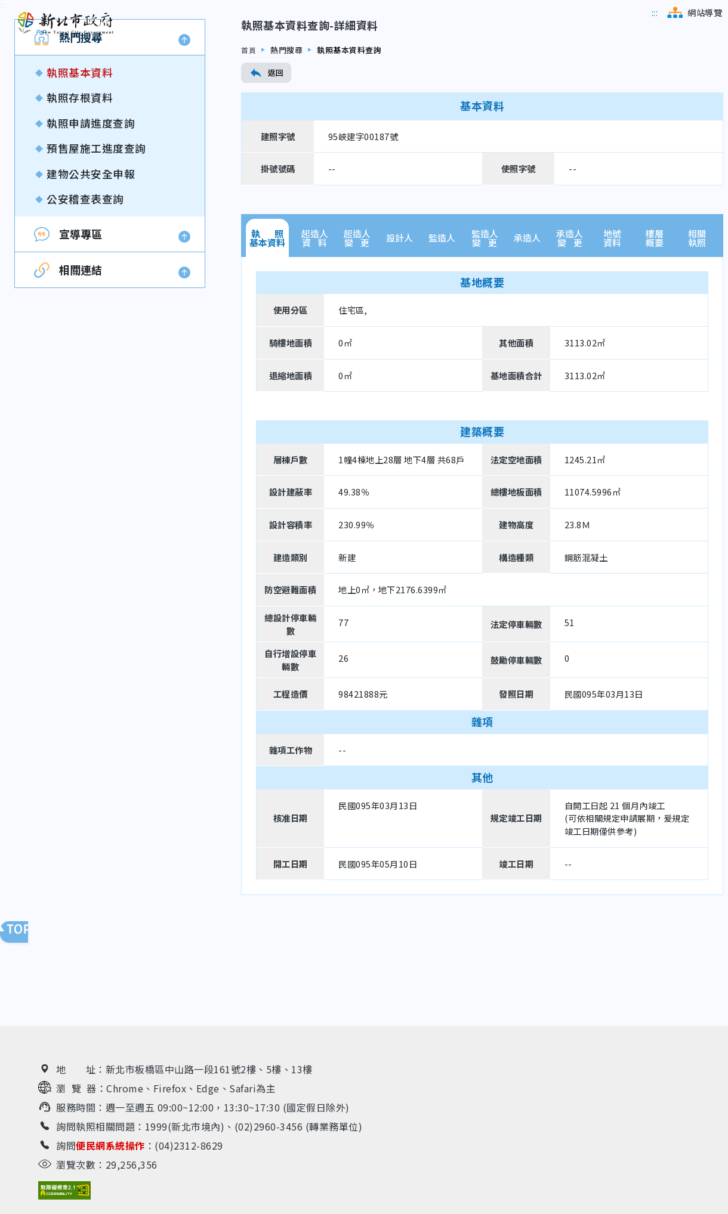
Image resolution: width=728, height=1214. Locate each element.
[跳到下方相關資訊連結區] (9, 1040)
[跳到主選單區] (655, 12)
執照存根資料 (80, 176)
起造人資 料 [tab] (314, 316)
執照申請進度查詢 (91, 201)
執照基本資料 (80, 151)
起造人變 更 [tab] (357, 316)
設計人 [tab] (399, 316)
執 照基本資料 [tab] (267, 316)
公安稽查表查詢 (85, 277)
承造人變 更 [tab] (569, 316)
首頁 (249, 128)
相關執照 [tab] (697, 316)
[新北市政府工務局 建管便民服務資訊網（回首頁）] (65, 23)
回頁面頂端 (24, 935)
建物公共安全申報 (91, 251)
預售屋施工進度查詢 (96, 226)
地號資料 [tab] (612, 316)
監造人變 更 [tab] (484, 316)
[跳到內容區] (3, 84)
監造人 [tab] (441, 316)
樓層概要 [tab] (655, 316)
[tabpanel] (482, 653)
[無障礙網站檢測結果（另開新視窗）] (64, 1193)
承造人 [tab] (527, 316)
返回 (266, 151)
